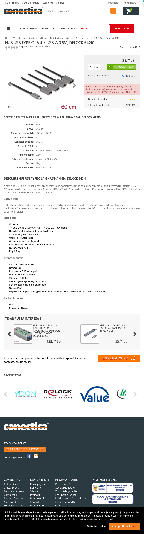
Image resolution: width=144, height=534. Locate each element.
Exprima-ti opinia (115, 358)
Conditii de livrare (30, 3)
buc (96, 67)
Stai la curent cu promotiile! (37, 29)
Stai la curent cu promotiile (25, 449)
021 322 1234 (130, 105)
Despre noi (47, 3)
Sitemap (34, 491)
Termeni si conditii (65, 502)
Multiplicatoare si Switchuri (26, 38)
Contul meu (10, 495)
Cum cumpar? (12, 3)
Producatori (37, 506)
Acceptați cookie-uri (124, 526)
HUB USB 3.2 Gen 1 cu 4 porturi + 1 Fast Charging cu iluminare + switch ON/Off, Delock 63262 (46, 331)
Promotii (121, 29)
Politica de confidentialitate (70, 498)
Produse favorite (13, 498)
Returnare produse (65, 495)
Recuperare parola (14, 491)
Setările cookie (96, 526)
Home (8, 38)
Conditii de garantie (66, 491)
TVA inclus (131, 76)
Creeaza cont (11, 488)
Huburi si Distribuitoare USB (54, 38)
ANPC (58, 506)
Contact (60, 3)
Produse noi (68, 29)
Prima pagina (37, 484)
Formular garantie (14, 506)
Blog (84, 29)
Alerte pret (10, 502)
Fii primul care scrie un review (34, 47)
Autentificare (11, 484)
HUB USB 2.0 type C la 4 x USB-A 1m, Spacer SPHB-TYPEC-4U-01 (113, 328)
